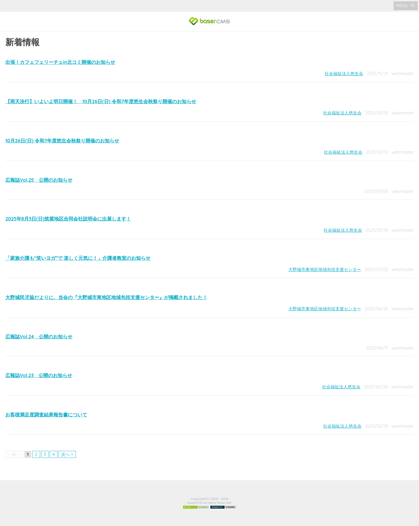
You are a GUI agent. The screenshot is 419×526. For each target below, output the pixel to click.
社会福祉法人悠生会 (344, 73)
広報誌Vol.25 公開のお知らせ (38, 180)
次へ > (67, 454)
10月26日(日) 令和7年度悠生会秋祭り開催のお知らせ (62, 141)
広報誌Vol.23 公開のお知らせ (38, 375)
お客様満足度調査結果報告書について (46, 415)
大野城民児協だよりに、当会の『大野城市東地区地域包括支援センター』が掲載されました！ (106, 297)
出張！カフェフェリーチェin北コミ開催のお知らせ (60, 62)
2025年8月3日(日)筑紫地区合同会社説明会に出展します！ (68, 219)
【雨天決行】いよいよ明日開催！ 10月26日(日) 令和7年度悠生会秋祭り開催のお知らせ (100, 101)
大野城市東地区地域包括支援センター (324, 269)
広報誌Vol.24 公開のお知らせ (38, 337)
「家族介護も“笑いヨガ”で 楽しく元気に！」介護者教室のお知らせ (77, 258)
